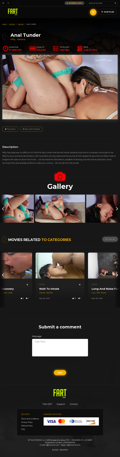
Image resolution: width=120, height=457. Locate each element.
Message (36, 336)
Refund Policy (27, 426)
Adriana (21, 39)
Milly (13, 39)
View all (110, 239)
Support (61, 404)
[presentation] (3, 208)
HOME (4, 24)
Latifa (10, 293)
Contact (74, 404)
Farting (42, 284)
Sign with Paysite (31, 129)
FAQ (23, 429)
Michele (49, 293)
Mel (98, 293)
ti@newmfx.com (52, 445)
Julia (5, 293)
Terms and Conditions (30, 419)
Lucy (94, 293)
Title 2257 (47, 404)
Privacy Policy (27, 422)
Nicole (103, 293)
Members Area (74, 3)
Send (60, 373)
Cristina (42, 293)
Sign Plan (107, 12)
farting (12, 24)
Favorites (10, 129)
